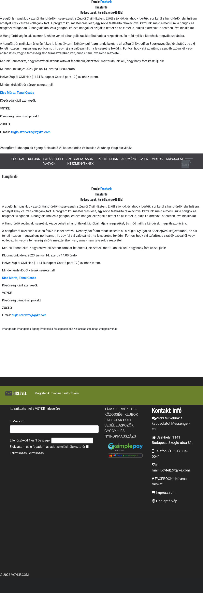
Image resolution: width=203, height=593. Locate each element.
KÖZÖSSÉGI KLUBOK (121, 414)
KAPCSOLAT (174, 159)
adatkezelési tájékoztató (67, 447)
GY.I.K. (144, 159)
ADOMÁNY (129, 159)
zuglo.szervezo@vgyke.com (31, 132)
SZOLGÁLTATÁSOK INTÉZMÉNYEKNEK (80, 161)
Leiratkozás (35, 453)
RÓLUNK (34, 159)
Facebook (106, 188)
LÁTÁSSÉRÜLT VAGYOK (53, 161)
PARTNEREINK (108, 159)
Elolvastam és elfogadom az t (47, 447)
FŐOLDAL (18, 159)
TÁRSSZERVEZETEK (121, 409)
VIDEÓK (157, 159)
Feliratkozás (18, 453)
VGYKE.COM (20, 575)
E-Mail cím (17, 421)
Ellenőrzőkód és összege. (30, 440)
